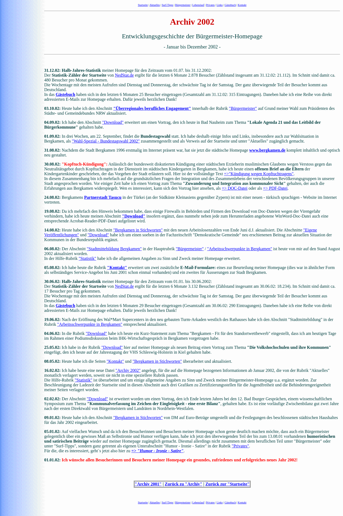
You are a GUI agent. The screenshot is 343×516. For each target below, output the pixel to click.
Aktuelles (155, 4)
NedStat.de (124, 75)
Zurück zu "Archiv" (183, 484)
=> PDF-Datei (275, 188)
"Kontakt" (117, 267)
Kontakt (242, 4)
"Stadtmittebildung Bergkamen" (114, 248)
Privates (210, 4)
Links (220, 4)
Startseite (143, 4)
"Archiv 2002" (128, 370)
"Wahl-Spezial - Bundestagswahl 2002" (106, 141)
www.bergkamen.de (267, 150)
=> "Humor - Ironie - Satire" (157, 450)
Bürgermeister (183, 4)
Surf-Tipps (167, 4)
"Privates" (240, 446)
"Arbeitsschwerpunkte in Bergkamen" (239, 248)
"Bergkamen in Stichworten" (138, 230)
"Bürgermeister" (243, 108)
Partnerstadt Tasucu (102, 197)
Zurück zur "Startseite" (227, 484)
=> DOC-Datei (235, 188)
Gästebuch (230, 4)
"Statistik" (87, 258)
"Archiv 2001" (148, 484)
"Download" (113, 122)
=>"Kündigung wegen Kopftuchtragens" (259, 173)
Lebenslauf (198, 4)
